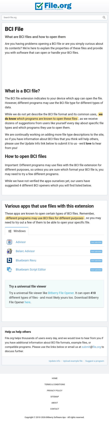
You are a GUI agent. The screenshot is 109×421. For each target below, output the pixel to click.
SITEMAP (54, 397)
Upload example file (72, 361)
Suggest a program (94, 361)
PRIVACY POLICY (54, 390)
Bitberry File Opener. (61, 293)
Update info (54, 361)
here (28, 302)
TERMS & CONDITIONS (55, 384)
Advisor (21, 242)
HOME (54, 378)
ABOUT (54, 403)
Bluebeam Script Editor (31, 269)
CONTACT (54, 409)
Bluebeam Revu (26, 260)
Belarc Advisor (25, 251)
